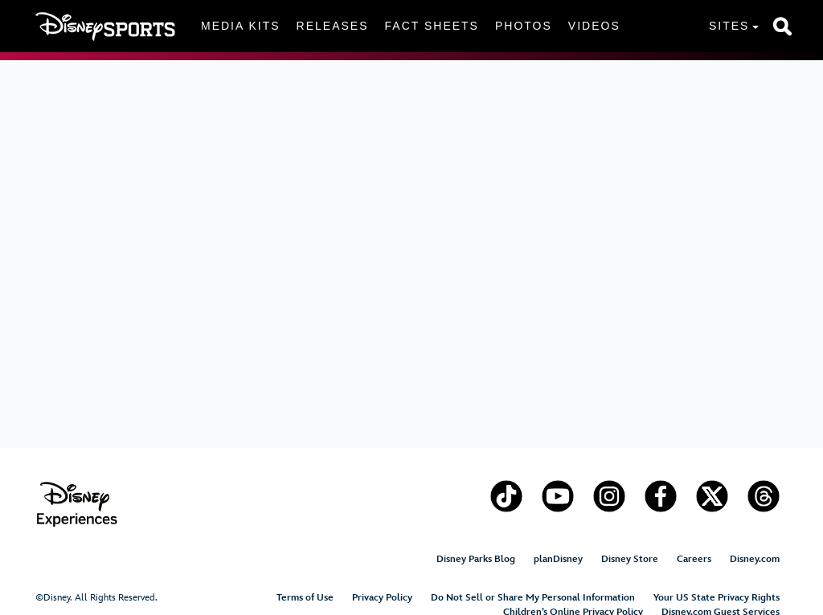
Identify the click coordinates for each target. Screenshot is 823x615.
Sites (729, 25)
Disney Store (629, 559)
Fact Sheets (432, 25)
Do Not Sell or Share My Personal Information (533, 598)
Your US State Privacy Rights (716, 598)
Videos (594, 25)
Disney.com (755, 559)
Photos (523, 25)
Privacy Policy (382, 598)
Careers (694, 559)
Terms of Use (305, 598)
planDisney (558, 559)
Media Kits (240, 25)
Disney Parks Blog (475, 559)
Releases (333, 25)
